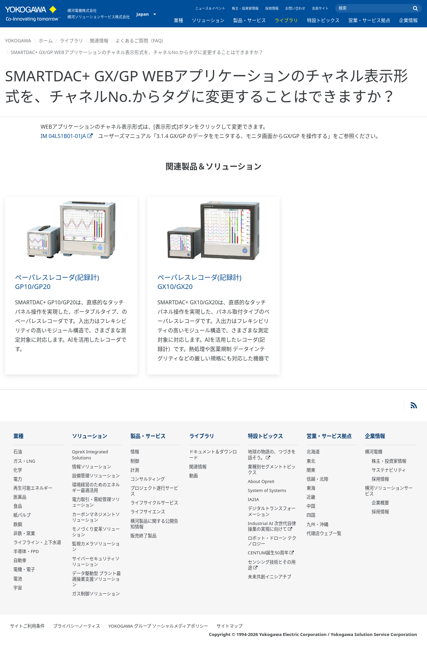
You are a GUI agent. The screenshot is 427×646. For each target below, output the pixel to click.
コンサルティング (147, 479)
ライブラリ (286, 20)
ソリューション (208, 20)
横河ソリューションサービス (389, 491)
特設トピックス (323, 20)
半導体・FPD (26, 551)
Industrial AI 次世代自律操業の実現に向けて (272, 526)
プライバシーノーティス (76, 626)
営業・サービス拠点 (369, 20)
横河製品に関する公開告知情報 (154, 524)
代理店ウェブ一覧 (324, 533)
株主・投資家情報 (245, 8)
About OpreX (261, 481)
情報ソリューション (91, 467)
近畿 (311, 497)
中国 (311, 506)
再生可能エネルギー (32, 488)
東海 (311, 488)
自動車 (19, 560)
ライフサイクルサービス (154, 503)
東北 (311, 461)
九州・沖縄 (317, 524)
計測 (134, 470)
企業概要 (380, 503)
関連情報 (99, 40)
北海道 (313, 452)
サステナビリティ (389, 470)
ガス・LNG (24, 461)
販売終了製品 (143, 536)
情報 (134, 452)
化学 (17, 470)
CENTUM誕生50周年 (268, 553)
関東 (311, 470)
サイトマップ (230, 626)
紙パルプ (22, 515)
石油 (17, 452)
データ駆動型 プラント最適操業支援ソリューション (96, 579)
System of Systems (267, 490)
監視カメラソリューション (96, 546)
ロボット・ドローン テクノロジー (272, 541)
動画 (193, 476)
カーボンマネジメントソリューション (96, 517)
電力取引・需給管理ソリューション (96, 502)
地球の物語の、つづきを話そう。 (272, 454)
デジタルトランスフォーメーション (272, 511)
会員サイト (320, 8)
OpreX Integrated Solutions (90, 454)
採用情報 (272, 8)
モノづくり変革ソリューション (96, 532)
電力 (17, 479)
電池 (17, 579)
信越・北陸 (317, 479)
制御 (134, 461)
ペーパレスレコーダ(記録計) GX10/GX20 (199, 282)
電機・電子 (24, 569)
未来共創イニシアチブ (269, 577)
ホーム (46, 40)
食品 (17, 506)
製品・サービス (249, 20)
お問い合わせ (295, 8)
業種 (178, 20)
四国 (311, 515)
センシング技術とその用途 (272, 565)
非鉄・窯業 (24, 533)
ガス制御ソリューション (96, 594)
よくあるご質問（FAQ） (140, 40)
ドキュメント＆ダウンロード (213, 454)
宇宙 (17, 588)
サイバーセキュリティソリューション (95, 561)
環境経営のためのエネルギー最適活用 (96, 487)
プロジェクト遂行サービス (154, 491)
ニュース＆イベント (210, 8)
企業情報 (408, 20)
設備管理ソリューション (96, 476)
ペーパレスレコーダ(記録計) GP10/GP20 (57, 282)
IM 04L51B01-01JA (67, 136)
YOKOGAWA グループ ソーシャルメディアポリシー (158, 626)
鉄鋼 (17, 524)
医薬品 (19, 497)
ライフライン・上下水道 (37, 542)
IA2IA (253, 499)
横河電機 (373, 452)
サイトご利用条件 (27, 626)
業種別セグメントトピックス (272, 469)
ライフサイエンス (147, 512)
